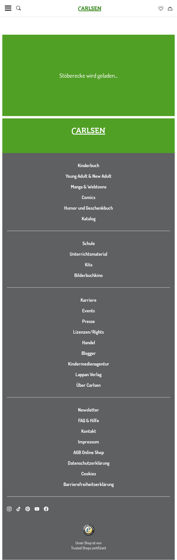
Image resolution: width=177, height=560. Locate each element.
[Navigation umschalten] (8, 8)
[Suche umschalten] (18, 8)
